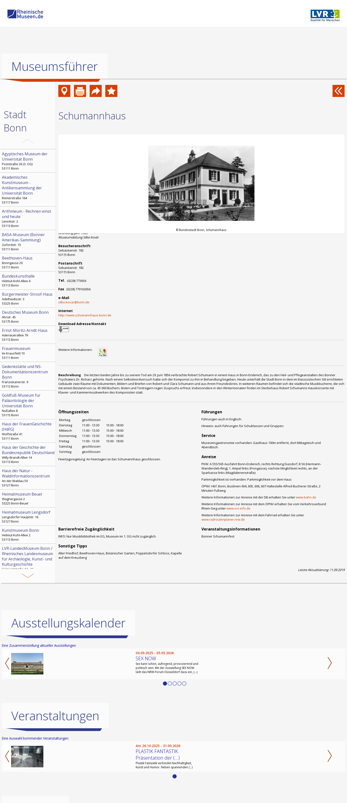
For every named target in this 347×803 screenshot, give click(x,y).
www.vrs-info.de (238, 508)
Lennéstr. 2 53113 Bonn (28, 218)
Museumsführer (54, 66)
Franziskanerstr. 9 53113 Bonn (28, 376)
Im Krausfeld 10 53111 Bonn (28, 353)
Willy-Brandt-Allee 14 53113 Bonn (28, 454)
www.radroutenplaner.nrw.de (223, 519)
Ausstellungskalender (68, 622)
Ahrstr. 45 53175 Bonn (28, 317)
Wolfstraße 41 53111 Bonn (28, 431)
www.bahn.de (306, 497)
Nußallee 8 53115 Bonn (28, 405)
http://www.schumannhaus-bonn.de (84, 315)
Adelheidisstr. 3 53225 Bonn (28, 299)
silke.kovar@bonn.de (73, 302)
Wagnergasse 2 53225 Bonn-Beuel (28, 498)
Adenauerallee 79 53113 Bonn (28, 335)
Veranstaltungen (55, 715)
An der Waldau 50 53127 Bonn (28, 477)
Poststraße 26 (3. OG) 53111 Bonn (28, 160)
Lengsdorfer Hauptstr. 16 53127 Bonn (28, 517)
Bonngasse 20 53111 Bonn (28, 262)
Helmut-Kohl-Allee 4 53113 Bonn (28, 280)
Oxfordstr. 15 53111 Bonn (28, 241)
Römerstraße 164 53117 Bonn (28, 189)
